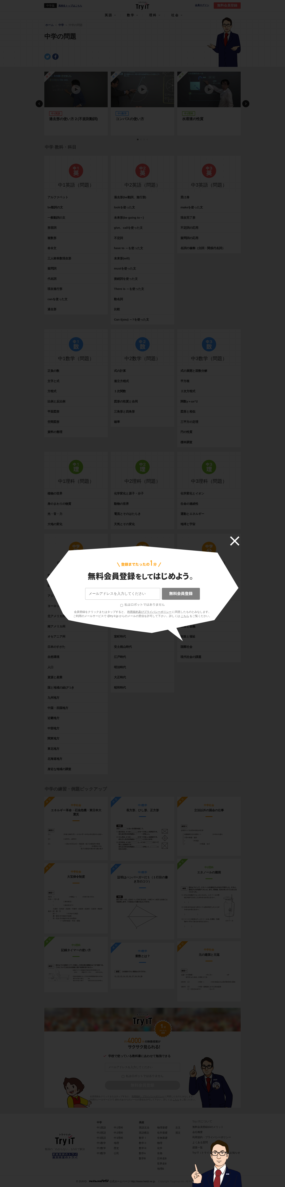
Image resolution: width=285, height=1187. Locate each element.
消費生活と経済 (190, 616)
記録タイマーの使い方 (76, 950)
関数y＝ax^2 (189, 401)
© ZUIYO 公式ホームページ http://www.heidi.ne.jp (115, 1181)
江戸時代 (120, 656)
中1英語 (101, 1127)
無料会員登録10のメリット (207, 1126)
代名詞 (52, 278)
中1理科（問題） (76, 481)
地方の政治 (187, 606)
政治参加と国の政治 (193, 595)
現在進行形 (55, 288)
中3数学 (101, 1153)
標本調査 (186, 442)
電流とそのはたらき (127, 513)
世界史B (162, 1163)
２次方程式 (187, 391)
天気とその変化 (124, 524)
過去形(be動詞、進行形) (130, 197)
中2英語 (101, 1132)
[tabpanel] (76, 104)
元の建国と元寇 (209, 954)
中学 (99, 1122)
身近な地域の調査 (59, 769)
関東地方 (53, 738)
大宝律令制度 (76, 876)
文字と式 (53, 381)
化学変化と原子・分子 (129, 493)
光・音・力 (55, 513)
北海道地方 (55, 758)
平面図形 (53, 411)
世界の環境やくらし (61, 585)
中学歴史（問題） (143, 563)
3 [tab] (144, 140)
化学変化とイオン (192, 493)
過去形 (52, 309)
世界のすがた (56, 575)
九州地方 (53, 697)
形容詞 (52, 227)
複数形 (52, 238)
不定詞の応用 (189, 227)
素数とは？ (142, 956)
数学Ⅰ (143, 1137)
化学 (159, 1148)
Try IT (142, 5)
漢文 (177, 1132)
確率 (117, 421)
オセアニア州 (56, 636)
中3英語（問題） (209, 185)
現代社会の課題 (190, 656)
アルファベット (58, 197)
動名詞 (118, 299)
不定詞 (118, 238)
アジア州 (53, 595)
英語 (109, 15)
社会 (175, 15)
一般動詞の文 (56, 217)
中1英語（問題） (76, 185)
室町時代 (120, 636)
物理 (159, 1142)
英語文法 (144, 1127)
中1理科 (118, 1127)
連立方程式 (121, 381)
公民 (116, 1153)
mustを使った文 (125, 268)
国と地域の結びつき (61, 687)
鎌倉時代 (120, 626)
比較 (117, 309)
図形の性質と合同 (126, 401)
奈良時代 (120, 606)
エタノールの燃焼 (209, 872)
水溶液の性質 (192, 119)
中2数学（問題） (142, 358)
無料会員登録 (227, 5)
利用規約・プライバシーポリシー (148, 1096)
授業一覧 (197, 1147)
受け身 (184, 197)
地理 (116, 1142)
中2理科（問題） (142, 481)
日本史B (162, 1158)
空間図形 (53, 421)
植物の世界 (55, 493)
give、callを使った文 (128, 227)
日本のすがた (56, 646)
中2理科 (118, 1132)
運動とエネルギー (192, 513)
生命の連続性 (189, 503)
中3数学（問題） (209, 358)
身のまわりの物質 (59, 503)
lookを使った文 (124, 207)
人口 (50, 667)
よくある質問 (200, 1142)
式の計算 (120, 370)
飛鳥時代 (120, 595)
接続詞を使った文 (126, 278)
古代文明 (120, 575)
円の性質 (186, 432)
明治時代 (120, 667)
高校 (141, 1122)
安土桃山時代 (123, 646)
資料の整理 (55, 432)
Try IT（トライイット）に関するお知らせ (216, 1152)
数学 (131, 15)
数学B (142, 1158)
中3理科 (118, 1137)
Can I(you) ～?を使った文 (131, 319)
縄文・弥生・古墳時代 (129, 585)
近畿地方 (53, 718)
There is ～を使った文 (129, 288)
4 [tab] (147, 140)
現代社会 (186, 575)
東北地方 (53, 748)
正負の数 (53, 370)
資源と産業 (55, 677)
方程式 (52, 391)
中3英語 (101, 1137)
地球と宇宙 (187, 524)
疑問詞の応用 (189, 238)
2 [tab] (141, 140)
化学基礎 (162, 1132)
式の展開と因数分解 (193, 370)
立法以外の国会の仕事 (209, 810)
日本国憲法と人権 (192, 585)
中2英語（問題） (142, 185)
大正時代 (120, 677)
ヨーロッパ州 (56, 606)
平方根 (184, 381)
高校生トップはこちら (70, 6)
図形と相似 (187, 411)
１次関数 (120, 391)
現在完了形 (187, 217)
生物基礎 (162, 1137)
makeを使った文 (191, 207)
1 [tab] (138, 140)
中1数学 (101, 1142)
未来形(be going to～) (129, 217)
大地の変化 (55, 524)
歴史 (116, 1148)
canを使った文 (57, 299)
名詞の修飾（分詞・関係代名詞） (202, 248)
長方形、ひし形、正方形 (142, 810)
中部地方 (53, 728)
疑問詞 (52, 268)
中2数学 (101, 1148)
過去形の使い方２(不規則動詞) (73, 119)
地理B (160, 1168)
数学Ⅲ (143, 1148)
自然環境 (53, 656)
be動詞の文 (55, 207)
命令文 (52, 248)
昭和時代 (120, 687)
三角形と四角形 (124, 411)
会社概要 (197, 1132)
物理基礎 (162, 1127)
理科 (153, 15)
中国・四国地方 (58, 708)
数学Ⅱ (143, 1142)
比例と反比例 (56, 401)
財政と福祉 (187, 636)
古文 (177, 1127)
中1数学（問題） (76, 358)
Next (246, 103)
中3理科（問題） (209, 481)
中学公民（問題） (209, 563)
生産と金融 (187, 626)
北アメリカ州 (56, 616)
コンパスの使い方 (130, 119)
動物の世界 (121, 503)
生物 (159, 1153)
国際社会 (186, 646)
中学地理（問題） (76, 563)
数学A (142, 1153)
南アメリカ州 (56, 626)
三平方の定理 (189, 421)
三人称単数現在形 (59, 258)
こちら (176, 1099)
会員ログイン (202, 5)
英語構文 (144, 1132)
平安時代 (120, 616)
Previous (39, 103)
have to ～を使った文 (128, 248)
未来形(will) (122, 258)
